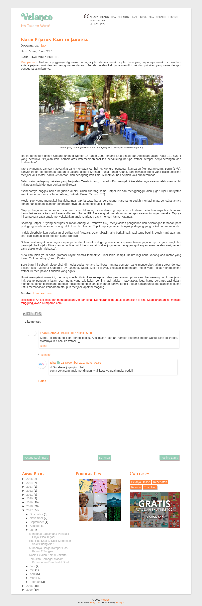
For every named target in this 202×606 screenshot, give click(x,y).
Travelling (150, 487)
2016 (29, 585)
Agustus (35, 525)
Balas (43, 345)
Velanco (36, 17)
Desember (37, 514)
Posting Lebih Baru (36, 457)
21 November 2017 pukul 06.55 (81, 362)
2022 (29, 490)
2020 (29, 498)
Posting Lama (169, 457)
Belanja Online (140, 482)
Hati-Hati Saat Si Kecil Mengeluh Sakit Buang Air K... (50, 542)
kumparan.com (42, 293)
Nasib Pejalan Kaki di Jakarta (48, 555)
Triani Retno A (49, 333)
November (37, 518)
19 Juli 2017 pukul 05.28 (76, 333)
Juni (33, 566)
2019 (29, 502)
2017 (29, 510)
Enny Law (95, 602)
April (33, 574)
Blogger (120, 602)
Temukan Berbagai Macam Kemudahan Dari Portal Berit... (50, 560)
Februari (35, 581)
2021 (29, 494)
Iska (43, 45)
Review (136, 487)
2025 (29, 478)
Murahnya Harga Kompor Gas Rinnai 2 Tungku (48, 549)
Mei (32, 570)
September (37, 522)
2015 (29, 589)
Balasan (46, 354)
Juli (32, 529)
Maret (34, 577)
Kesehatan (160, 482)
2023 (29, 486)
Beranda (104, 457)
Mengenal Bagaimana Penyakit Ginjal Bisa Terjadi (49, 535)
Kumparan (28, 62)
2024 (29, 482)
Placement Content (44, 57)
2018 (29, 506)
